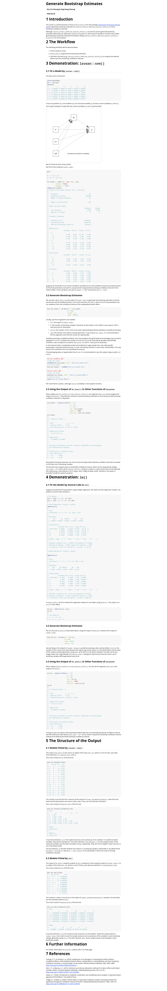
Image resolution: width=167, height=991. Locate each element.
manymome (102, 25)
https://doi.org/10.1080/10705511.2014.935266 (62, 977)
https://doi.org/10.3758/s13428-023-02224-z (61, 970)
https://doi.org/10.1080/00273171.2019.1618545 (63, 988)
